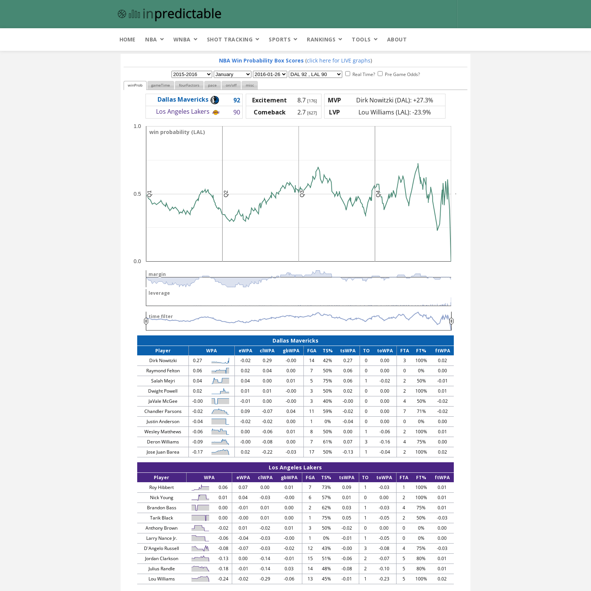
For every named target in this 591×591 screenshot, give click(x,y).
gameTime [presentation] (160, 85)
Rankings (321, 39)
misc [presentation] (250, 85)
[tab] (135, 85)
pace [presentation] (212, 85)
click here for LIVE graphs (339, 60)
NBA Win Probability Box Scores (261, 60)
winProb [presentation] (135, 85)
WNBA (182, 39)
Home (127, 39)
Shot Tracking (230, 39)
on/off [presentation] (231, 85)
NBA (151, 39)
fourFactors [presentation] (189, 85)
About (397, 39)
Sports (280, 39)
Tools (361, 39)
